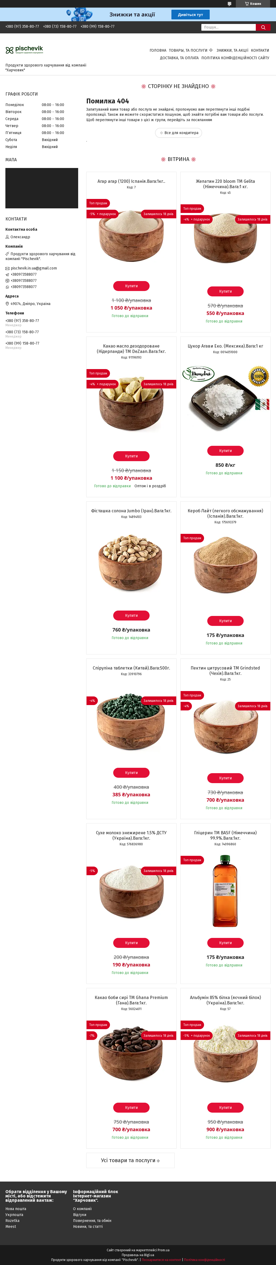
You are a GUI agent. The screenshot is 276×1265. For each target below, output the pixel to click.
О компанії (82, 1209)
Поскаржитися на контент (161, 1260)
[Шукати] (263, 27)
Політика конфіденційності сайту (235, 58)
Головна (158, 50)
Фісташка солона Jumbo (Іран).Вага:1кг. (131, 510)
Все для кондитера (181, 133)
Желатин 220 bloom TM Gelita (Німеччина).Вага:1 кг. (225, 184)
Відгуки (79, 1215)
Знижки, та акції (232, 50)
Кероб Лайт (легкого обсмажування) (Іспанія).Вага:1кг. (225, 513)
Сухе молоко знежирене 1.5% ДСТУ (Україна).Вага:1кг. (131, 835)
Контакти (260, 50)
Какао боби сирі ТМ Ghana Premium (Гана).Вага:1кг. (131, 1000)
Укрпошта (14, 1215)
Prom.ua (164, 1250)
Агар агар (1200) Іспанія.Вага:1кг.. (131, 181)
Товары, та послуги (188, 50)
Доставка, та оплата (179, 58)
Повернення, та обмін (92, 1220)
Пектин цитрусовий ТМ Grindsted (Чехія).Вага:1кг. (225, 670)
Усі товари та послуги (128, 1160)
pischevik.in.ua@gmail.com (34, 268)
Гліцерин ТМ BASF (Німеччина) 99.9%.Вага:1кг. (225, 835)
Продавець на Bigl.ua (138, 1255)
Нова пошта (15, 1209)
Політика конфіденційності (204, 1260)
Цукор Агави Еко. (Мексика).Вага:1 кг (225, 346)
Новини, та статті (88, 1226)
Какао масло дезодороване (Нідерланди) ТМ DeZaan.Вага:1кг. (131, 349)
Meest (10, 1226)
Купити (131, 286)
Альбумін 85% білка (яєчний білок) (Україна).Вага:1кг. (225, 1000)
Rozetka (12, 1220)
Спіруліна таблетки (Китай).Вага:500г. (131, 668)
